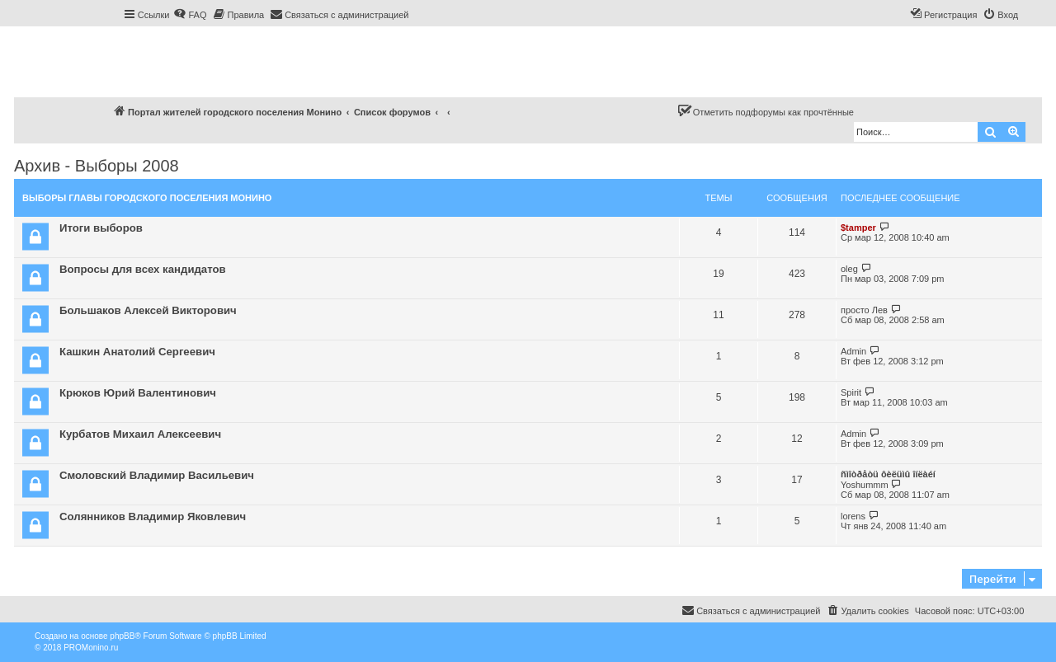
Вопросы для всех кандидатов (142, 269)
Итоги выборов (101, 228)
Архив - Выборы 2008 (96, 166)
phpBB (122, 636)
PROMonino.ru (91, 647)
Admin (853, 351)
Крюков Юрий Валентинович (137, 393)
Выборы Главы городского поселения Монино (146, 198)
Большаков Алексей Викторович (148, 310)
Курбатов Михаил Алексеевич (140, 434)
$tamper (858, 227)
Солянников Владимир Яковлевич (152, 516)
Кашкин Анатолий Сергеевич (137, 351)
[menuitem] (189, 15)
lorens (853, 516)
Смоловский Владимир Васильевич (156, 475)
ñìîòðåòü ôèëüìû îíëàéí (888, 474)
